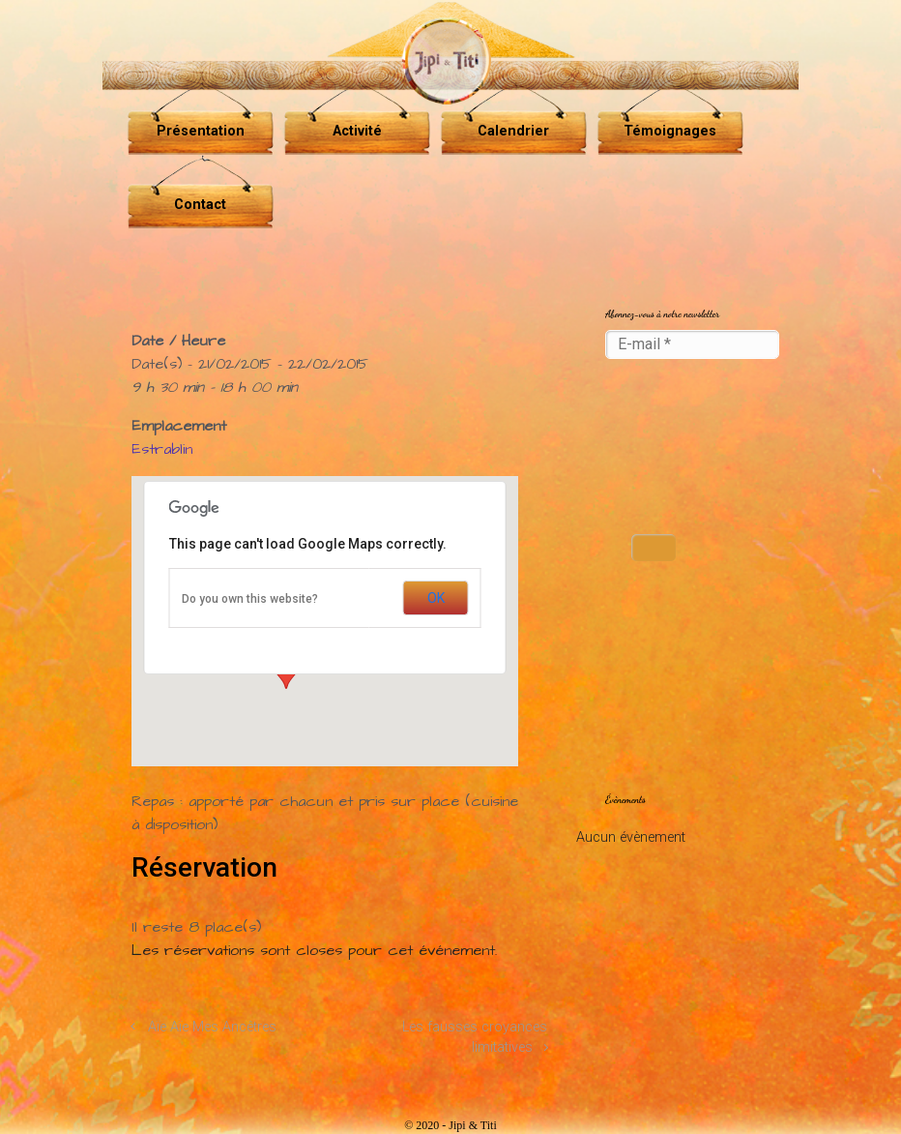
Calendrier (513, 131)
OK (436, 598)
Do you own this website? (250, 599)
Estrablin (161, 449)
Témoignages (670, 131)
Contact (200, 204)
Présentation (201, 131)
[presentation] (684, 448)
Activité (357, 131)
